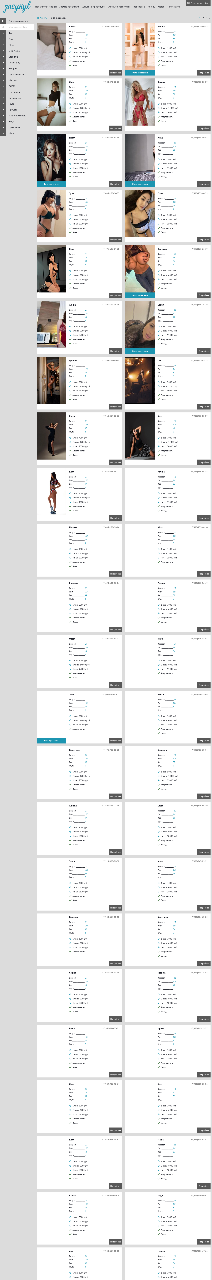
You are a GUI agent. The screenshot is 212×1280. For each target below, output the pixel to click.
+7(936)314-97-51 (111, 1028)
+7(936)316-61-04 (110, 1195)
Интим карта (173, 6)
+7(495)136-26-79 (199, 249)
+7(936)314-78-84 (199, 972)
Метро (161, 6)
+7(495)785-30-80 (110, 26)
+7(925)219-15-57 (199, 1028)
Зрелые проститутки (69, 6)
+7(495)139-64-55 (199, 26)
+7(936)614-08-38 (110, 917)
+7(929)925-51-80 (110, 861)
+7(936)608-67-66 (199, 1251)
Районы (152, 6)
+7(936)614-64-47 (199, 1195)
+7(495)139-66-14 (199, 471)
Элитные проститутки (119, 6)
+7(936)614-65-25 (110, 1251)
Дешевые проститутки (94, 6)
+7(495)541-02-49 (110, 805)
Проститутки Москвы (46, 6)
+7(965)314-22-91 (110, 416)
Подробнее (115, 72)
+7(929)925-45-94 (110, 1084)
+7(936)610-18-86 (199, 1084)
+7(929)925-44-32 (110, 1139)
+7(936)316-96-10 (199, 805)
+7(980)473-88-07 (110, 82)
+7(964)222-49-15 (110, 360)
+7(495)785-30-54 (110, 137)
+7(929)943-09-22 (199, 861)
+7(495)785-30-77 (110, 638)
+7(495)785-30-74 (199, 750)
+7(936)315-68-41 (199, 1139)
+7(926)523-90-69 (110, 972)
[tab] (42, 18)
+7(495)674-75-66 (199, 694)
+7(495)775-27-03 (111, 694)
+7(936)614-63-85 (199, 917)
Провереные (138, 6)
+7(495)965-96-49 (199, 583)
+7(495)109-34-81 (199, 638)
